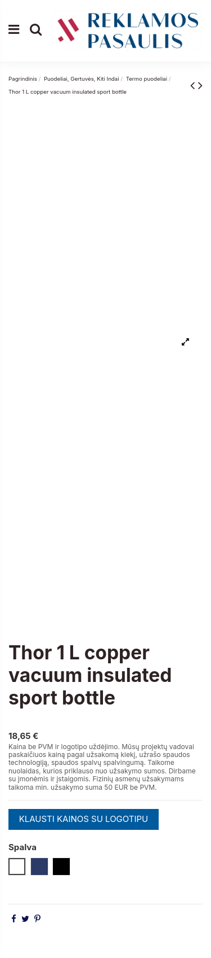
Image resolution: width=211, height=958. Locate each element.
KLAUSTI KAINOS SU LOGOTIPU (84, 818)
